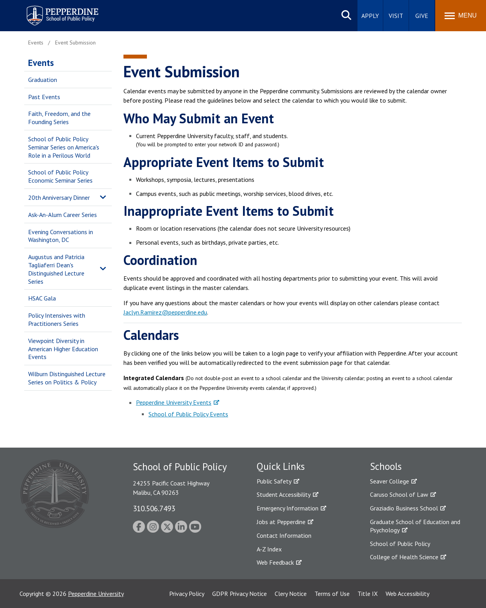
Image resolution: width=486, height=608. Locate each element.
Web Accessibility (407, 593)
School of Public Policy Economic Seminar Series (60, 176)
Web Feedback (275, 562)
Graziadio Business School (404, 508)
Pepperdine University (96, 593)
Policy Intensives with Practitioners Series (56, 319)
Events (41, 62)
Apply (370, 16)
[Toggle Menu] (460, 15)
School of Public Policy (400, 544)
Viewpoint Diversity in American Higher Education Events (63, 349)
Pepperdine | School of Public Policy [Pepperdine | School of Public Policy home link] (54, 11)
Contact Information (284, 535)
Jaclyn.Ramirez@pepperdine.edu (165, 312)
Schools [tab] (386, 466)
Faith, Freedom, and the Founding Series (59, 118)
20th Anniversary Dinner (59, 197)
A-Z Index (269, 549)
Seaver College (389, 481)
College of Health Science (404, 557)
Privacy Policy (186, 593)
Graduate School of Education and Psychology (415, 526)
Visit (396, 16)
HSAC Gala (42, 298)
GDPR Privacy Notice (239, 593)
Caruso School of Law (399, 494)
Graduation (42, 80)
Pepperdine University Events (173, 402)
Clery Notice (291, 593)
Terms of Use (332, 593)
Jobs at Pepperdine (281, 522)
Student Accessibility (284, 494)
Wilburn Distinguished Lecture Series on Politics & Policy (66, 378)
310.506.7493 (154, 508)
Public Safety (274, 481)
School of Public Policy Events (188, 414)
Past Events (44, 97)
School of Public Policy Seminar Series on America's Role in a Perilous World (63, 147)
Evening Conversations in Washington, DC (60, 236)
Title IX (367, 593)
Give (421, 16)
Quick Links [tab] (281, 466)
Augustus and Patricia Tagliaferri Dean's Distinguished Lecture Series (56, 269)
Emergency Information (287, 508)
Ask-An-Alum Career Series (62, 215)
